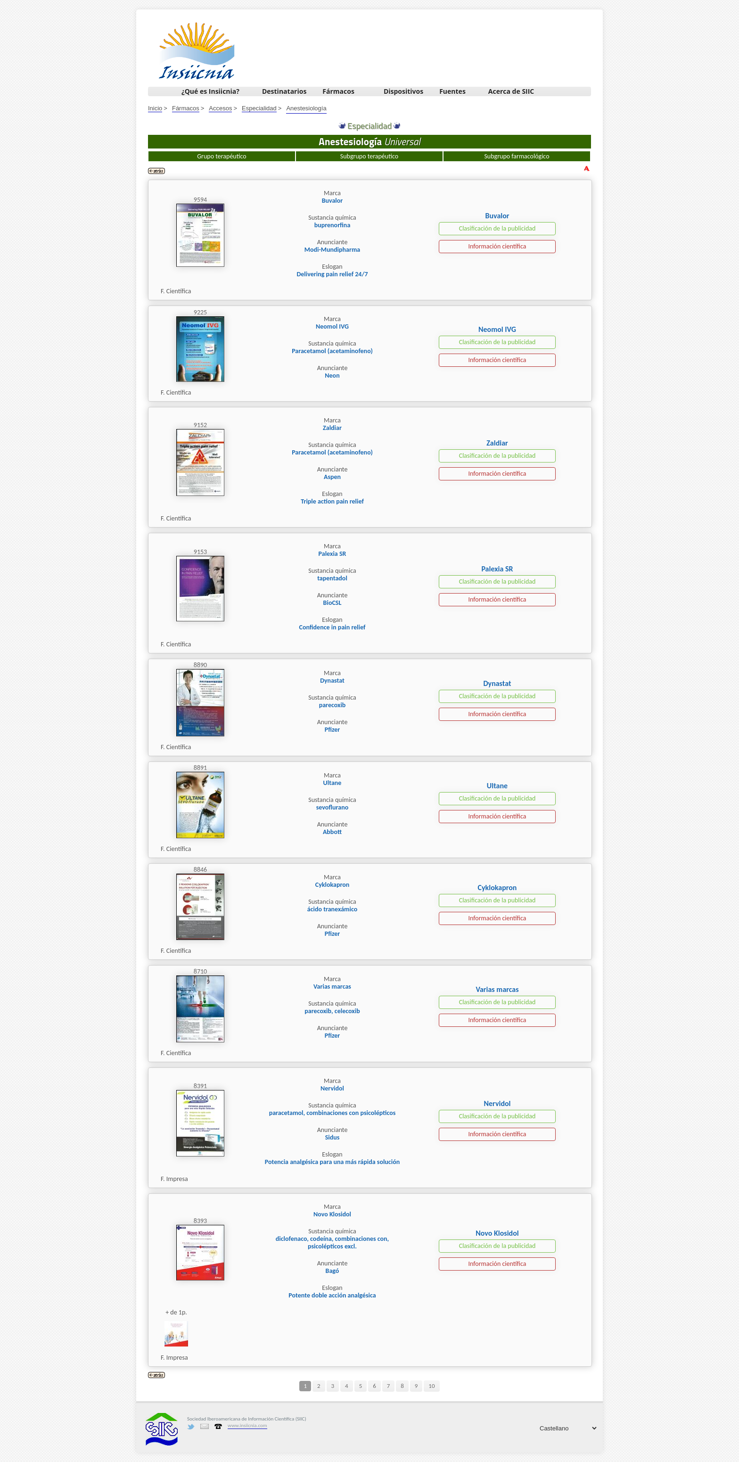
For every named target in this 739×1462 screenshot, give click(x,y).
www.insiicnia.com (247, 1425)
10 (431, 1385)
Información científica (497, 246)
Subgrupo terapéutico (369, 156)
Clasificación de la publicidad (497, 228)
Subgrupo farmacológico (516, 156)
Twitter (191, 1426)
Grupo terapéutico (221, 156)
